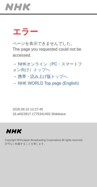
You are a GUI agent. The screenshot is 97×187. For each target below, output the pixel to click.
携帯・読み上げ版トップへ (43, 76)
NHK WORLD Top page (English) (48, 83)
